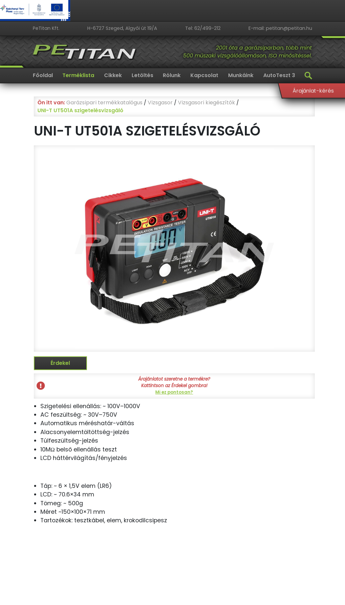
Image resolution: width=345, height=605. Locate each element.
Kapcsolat (204, 75)
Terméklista (78, 75)
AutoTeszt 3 (279, 75)
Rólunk (172, 75)
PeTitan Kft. (46, 28)
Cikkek (113, 75)
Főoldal (43, 75)
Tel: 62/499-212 (203, 28)
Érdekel (60, 363)
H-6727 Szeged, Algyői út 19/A (122, 28)
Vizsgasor (160, 102)
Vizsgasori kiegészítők (206, 102)
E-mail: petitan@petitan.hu (280, 28)
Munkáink (240, 75)
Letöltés (142, 75)
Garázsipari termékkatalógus (104, 102)
